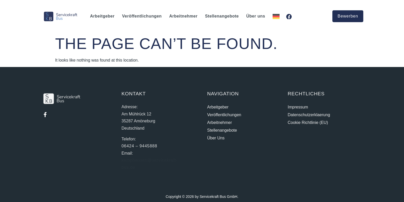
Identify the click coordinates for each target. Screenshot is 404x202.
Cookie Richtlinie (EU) (308, 122)
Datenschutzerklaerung (309, 115)
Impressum (298, 107)
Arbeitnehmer (183, 16)
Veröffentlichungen (142, 16)
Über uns (255, 16)
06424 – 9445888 (139, 146)
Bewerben (348, 16)
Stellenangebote (222, 16)
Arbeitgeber (102, 16)
